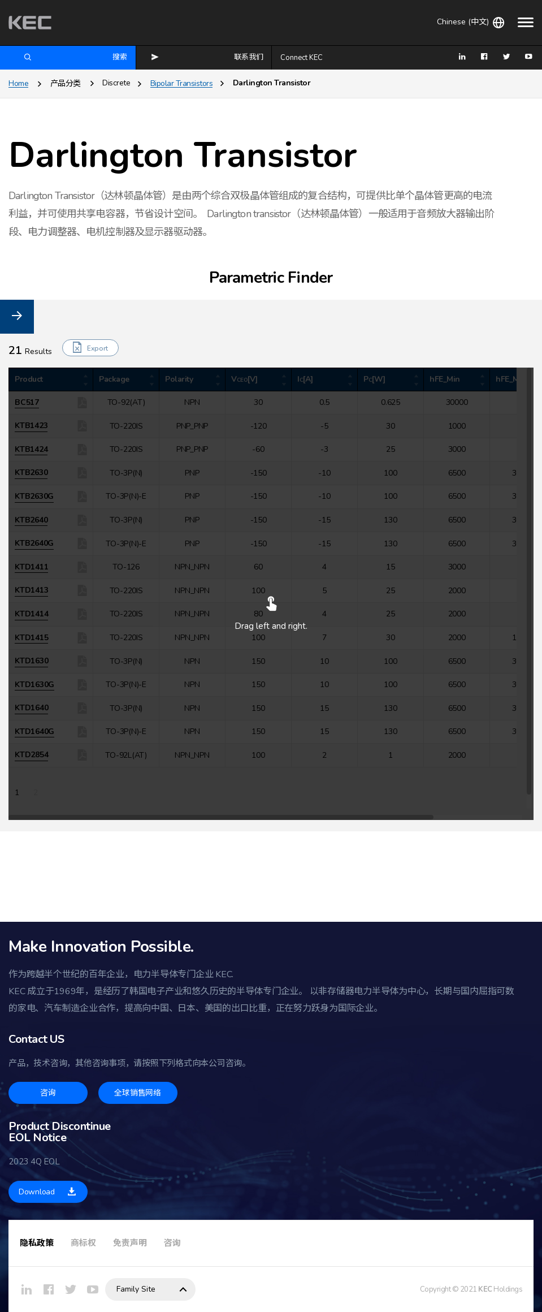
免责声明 (130, 1243)
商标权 (83, 1243)
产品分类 (65, 83)
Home (18, 83)
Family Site (135, 1289)
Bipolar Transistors (181, 83)
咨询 (172, 1243)
